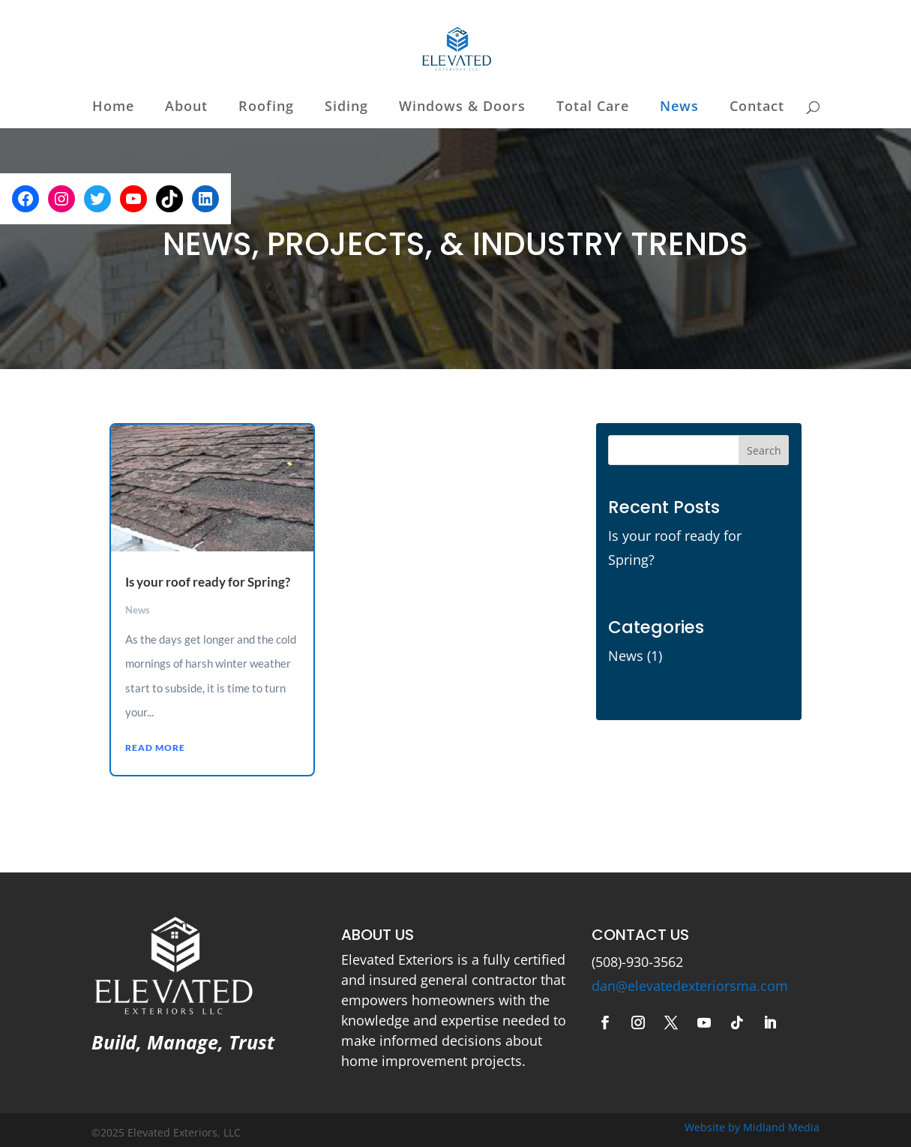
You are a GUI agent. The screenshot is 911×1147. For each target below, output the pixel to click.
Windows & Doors (462, 108)
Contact (757, 108)
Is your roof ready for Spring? (207, 582)
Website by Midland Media (752, 1127)
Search (764, 450)
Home (113, 108)
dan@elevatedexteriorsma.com (690, 986)
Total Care (592, 108)
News (679, 108)
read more (155, 747)
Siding (346, 108)
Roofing (266, 108)
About (186, 108)
